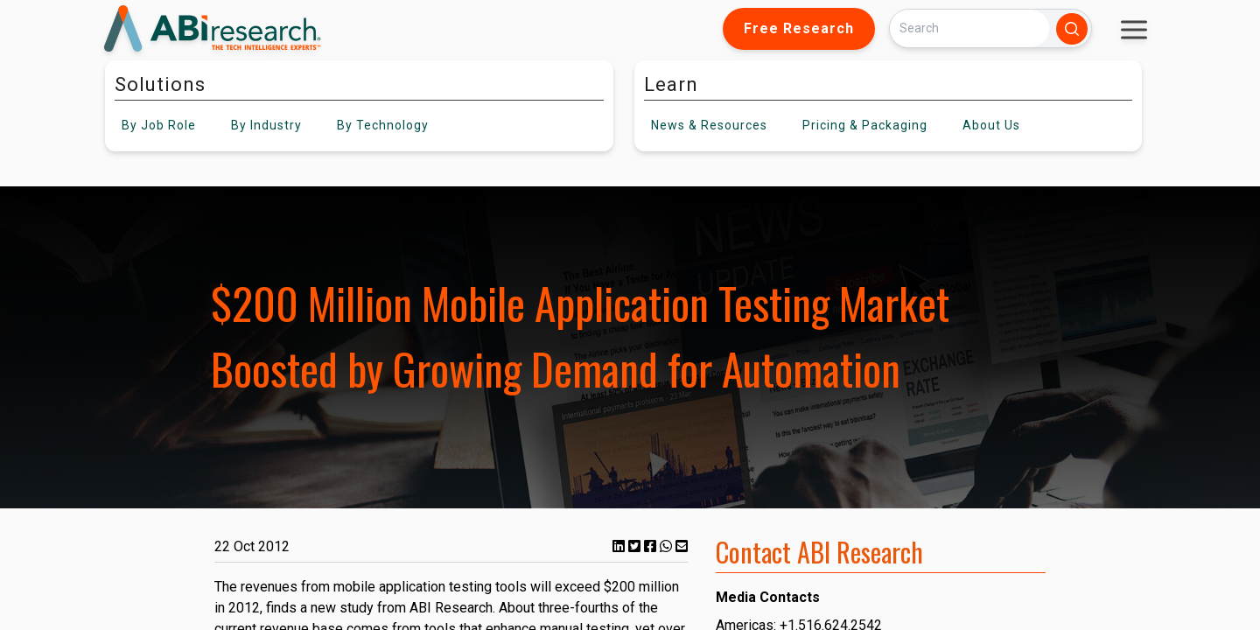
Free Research (799, 28)
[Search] (969, 28)
